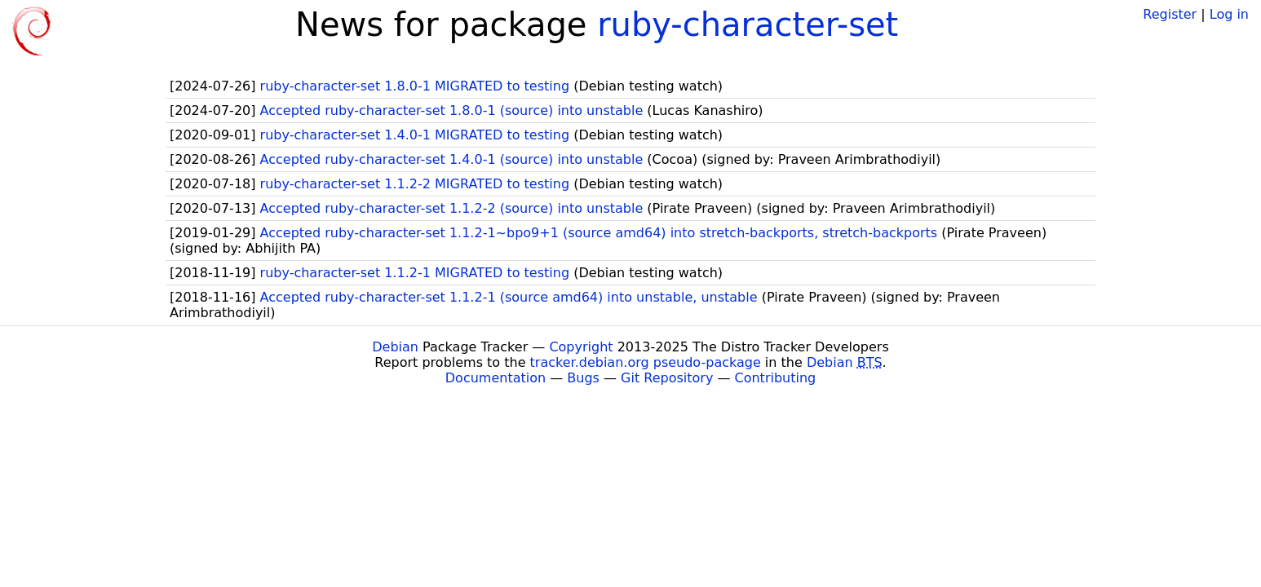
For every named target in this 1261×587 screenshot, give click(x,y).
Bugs (583, 378)
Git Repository (667, 378)
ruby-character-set (747, 24)
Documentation (495, 378)
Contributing (775, 378)
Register (1170, 14)
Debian (395, 347)
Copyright (581, 347)
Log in (1229, 14)
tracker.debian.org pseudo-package (645, 362)
